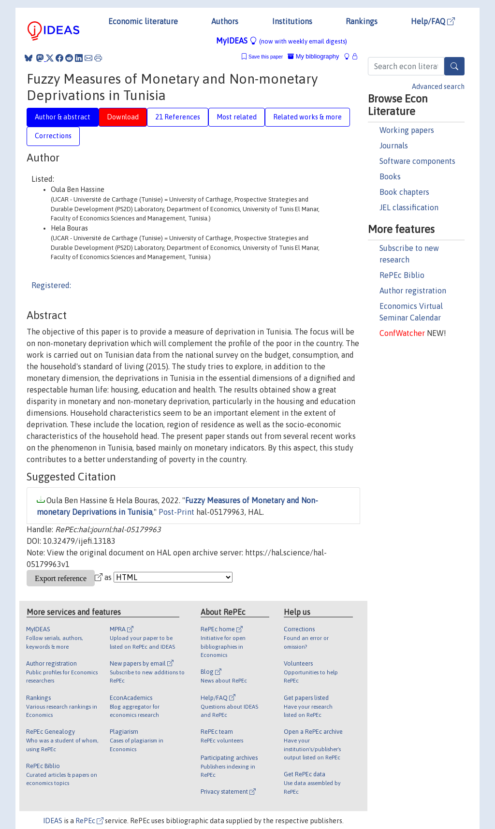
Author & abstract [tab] (62, 117)
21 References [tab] (177, 117)
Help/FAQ (433, 21)
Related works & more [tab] (307, 117)
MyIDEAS (281, 40)
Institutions (292, 21)
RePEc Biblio (401, 275)
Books (390, 176)
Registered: (51, 285)
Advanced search (438, 86)
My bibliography (313, 56)
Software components (417, 161)
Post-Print (176, 512)
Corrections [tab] (53, 136)
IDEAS (52, 821)
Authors (224, 21)
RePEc (89, 821)
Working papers (406, 130)
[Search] (454, 66)
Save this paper (265, 56)
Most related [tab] (237, 117)
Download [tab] (123, 117)
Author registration (412, 290)
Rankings (362, 21)
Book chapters (404, 192)
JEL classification (408, 207)
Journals (393, 145)
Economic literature (143, 21)
